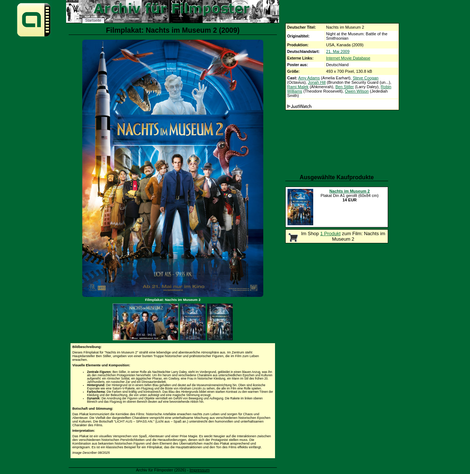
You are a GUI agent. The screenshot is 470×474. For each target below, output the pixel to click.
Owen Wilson (357, 91)
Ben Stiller (344, 87)
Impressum (199, 470)
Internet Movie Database (348, 58)
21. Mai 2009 (338, 51)
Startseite (93, 20)
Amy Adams (309, 78)
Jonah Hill (317, 82)
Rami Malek (297, 87)
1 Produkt (330, 233)
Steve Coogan (366, 78)
